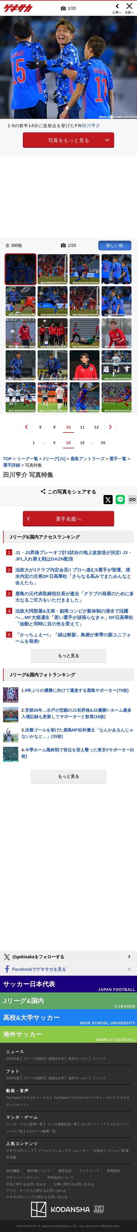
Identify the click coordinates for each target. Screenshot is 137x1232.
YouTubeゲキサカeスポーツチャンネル (83, 1097)
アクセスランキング (53, 1150)
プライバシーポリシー (23, 1177)
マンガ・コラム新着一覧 (24, 1124)
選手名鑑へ (69, 519)
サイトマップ (89, 1171)
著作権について (39, 1171)
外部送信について (60, 1177)
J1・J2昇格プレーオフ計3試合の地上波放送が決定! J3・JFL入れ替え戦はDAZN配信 (73, 555)
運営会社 (65, 1171)
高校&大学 (56, 1058)
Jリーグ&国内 (34, 1058)
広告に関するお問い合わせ (26, 1184)
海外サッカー (78, 1058)
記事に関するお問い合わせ (74, 1184)
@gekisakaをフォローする (33, 957)
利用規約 (113, 1171)
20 (103, 443)
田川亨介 (91, 125)
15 (82, 443)
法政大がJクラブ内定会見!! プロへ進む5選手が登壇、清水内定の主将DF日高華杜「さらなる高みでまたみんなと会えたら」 (73, 576)
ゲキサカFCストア (20, 1150)
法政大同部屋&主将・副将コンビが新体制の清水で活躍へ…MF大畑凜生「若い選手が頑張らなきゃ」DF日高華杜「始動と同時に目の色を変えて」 (74, 617)
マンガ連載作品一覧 (62, 1124)
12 (96, 427)
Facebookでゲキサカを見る (34, 969)
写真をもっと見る (69, 140)
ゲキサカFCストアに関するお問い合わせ (37, 1197)
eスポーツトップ (94, 1124)
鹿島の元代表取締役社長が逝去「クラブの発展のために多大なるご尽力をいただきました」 (74, 597)
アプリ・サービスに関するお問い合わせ (36, 1190)
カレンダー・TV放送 (88, 1150)
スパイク (99, 1058)
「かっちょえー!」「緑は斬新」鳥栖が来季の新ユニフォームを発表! (73, 638)
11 (82, 427)
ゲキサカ (18, 10)
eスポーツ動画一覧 (41, 1131)
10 (68, 427)
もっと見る (68, 655)
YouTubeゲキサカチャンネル (28, 1097)
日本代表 (12, 1058)
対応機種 (12, 1171)
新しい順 (114, 245)
